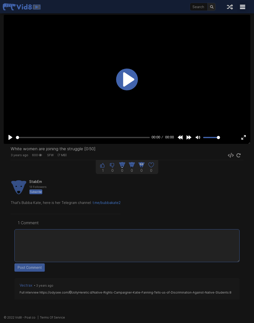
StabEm (35, 181)
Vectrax (26, 285)
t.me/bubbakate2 (107, 202)
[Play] (10, 137)
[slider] (83, 137)
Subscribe (36, 191)
